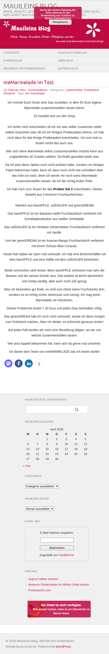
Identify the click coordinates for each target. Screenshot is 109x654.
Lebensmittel (74, 90)
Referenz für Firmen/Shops (24, 68)
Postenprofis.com (39, 590)
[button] (8, 363)
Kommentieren (38, 90)
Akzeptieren (60, 22)
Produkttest (91, 90)
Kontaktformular (72, 52)
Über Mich (65, 60)
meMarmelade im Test (28, 82)
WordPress (63, 646)
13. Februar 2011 (14, 90)
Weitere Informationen (58, 18)
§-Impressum (12, 60)
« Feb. (27, 466)
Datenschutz (68, 68)
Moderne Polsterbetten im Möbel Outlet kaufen (58, 584)
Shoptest (9, 93)
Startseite (11, 52)
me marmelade (35, 93)
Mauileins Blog (30, 6)
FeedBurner (66, 555)
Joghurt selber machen (43, 579)
